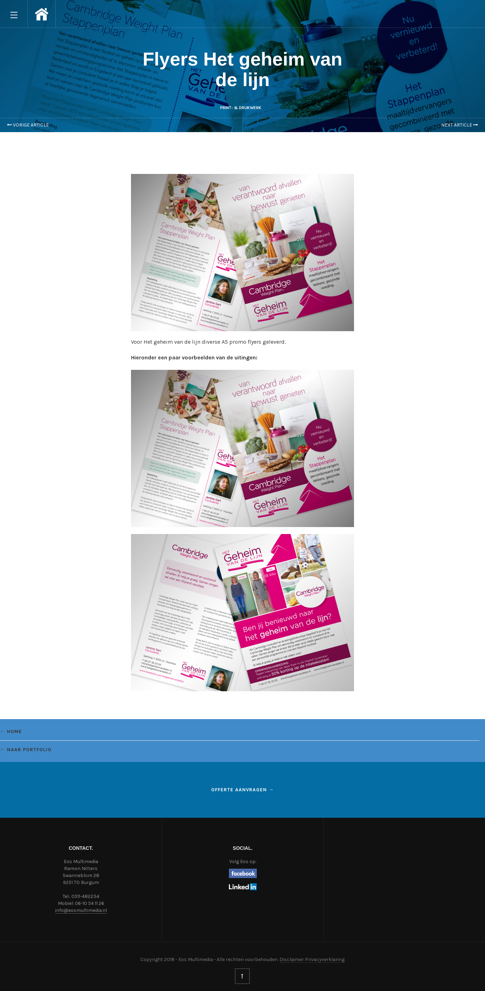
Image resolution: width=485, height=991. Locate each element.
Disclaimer (291, 959)
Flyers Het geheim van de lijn (242, 69)
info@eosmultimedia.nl (81, 910)
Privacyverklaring (325, 959)
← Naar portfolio (26, 750)
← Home (11, 731)
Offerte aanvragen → (242, 790)
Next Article (459, 125)
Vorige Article (28, 125)
